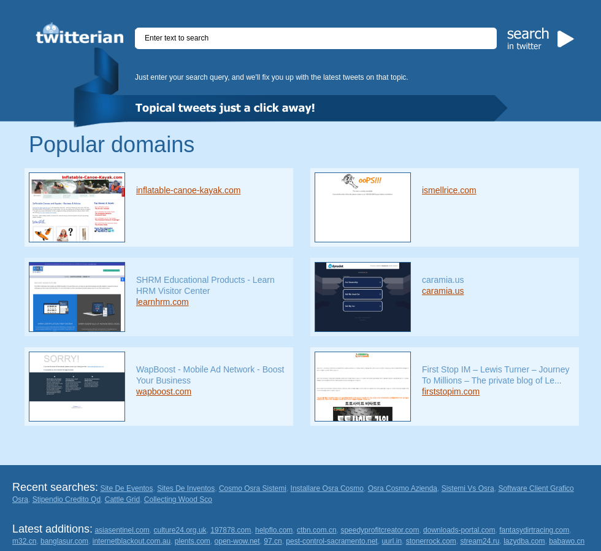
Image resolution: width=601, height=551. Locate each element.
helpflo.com (274, 530)
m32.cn (24, 541)
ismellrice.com (449, 190)
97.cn (272, 541)
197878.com (230, 530)
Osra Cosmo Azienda (402, 488)
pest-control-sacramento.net (331, 541)
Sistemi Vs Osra (468, 488)
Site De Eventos (126, 488)
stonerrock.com (431, 541)
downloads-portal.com (459, 530)
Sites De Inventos (186, 488)
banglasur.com (64, 541)
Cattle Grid (122, 499)
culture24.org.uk (180, 530)
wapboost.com (163, 391)
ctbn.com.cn (317, 530)
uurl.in (391, 541)
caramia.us (443, 291)
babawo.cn (566, 541)
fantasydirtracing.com (534, 530)
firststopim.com (451, 391)
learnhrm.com (162, 302)
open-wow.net (237, 541)
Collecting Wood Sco (178, 499)
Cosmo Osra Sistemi (252, 488)
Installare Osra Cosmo (327, 488)
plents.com (192, 541)
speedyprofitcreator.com (379, 530)
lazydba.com (524, 541)
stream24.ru (479, 541)
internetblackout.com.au (131, 541)
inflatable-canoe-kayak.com (188, 190)
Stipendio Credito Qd (67, 499)
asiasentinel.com (121, 530)
